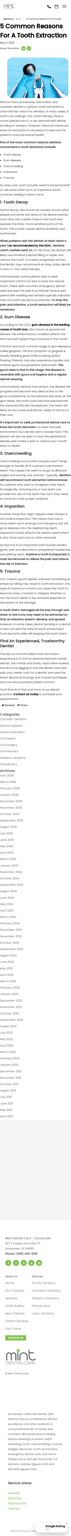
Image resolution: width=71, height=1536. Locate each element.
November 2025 (11, 808)
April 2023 (6, 975)
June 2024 (7, 898)
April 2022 (6, 1046)
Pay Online (13, 1329)
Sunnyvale (14, 1493)
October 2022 (9, 1013)
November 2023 (11, 936)
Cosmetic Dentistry (13, 719)
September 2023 (11, 949)
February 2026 (10, 788)
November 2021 (10, 1078)
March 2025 (8, 859)
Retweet (8, 705)
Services (11, 1298)
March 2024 (8, 917)
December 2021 (11, 1071)
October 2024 (9, 878)
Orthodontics (9, 751)
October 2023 (9, 943)
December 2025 (11, 801)
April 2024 (7, 911)
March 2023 (8, 981)
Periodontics (8, 764)
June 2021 (6, 1103)
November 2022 (11, 1007)
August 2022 (8, 1026)
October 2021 (9, 1084)
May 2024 (6, 904)
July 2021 (6, 1097)
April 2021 (6, 1116)
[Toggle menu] (64, 6)
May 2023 (6, 968)
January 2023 (9, 994)
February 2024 (10, 923)
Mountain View (17, 1503)
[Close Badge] (66, 1523)
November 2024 (11, 872)
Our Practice (14, 1291)
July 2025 (6, 833)
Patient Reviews (16, 1321)
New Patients (15, 1313)
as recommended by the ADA (29, 246)
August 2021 (8, 1091)
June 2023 (7, 962)
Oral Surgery (8, 745)
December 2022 (11, 1001)
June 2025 (7, 840)
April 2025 (7, 853)
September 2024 (11, 885)
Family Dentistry (44, 1283)
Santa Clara (15, 1498)
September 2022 (11, 1020)
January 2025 (9, 866)
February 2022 (10, 1058)
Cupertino (14, 1508)
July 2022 (6, 1033)
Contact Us (15, 1338)
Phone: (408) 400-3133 (21, 1254)
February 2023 (10, 988)
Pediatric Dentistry (13, 758)
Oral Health (8, 739)
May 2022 (6, 1039)
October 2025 (9, 814)
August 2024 (8, 891)
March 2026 (8, 782)
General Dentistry (12, 732)
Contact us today (25, 694)
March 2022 (8, 1052)
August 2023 (8, 955)
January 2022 (9, 1065)
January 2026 (9, 795)
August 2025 (8, 827)
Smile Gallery (14, 1306)
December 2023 (11, 930)
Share (22, 705)
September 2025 (11, 820)
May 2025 (6, 846)
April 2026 (7, 776)
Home (9, 1283)
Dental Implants (11, 726)
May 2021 (6, 1110)
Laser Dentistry (43, 1313)
